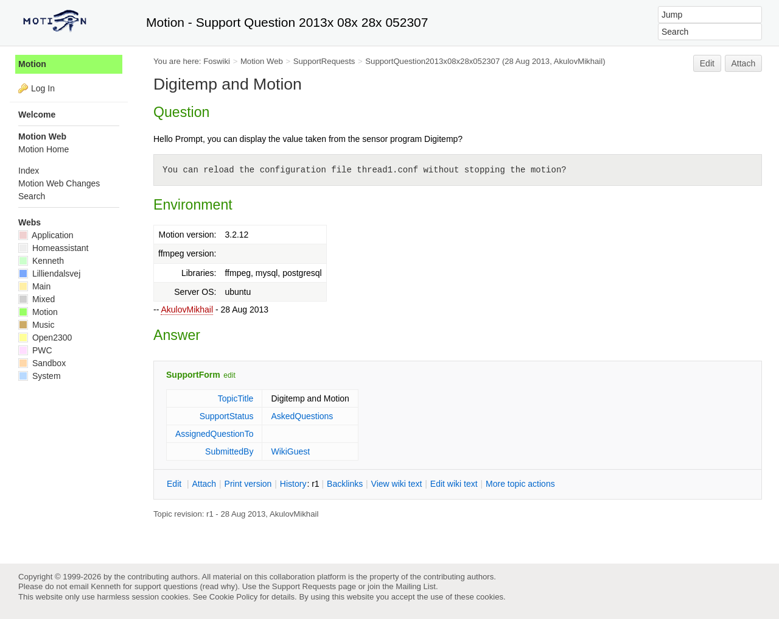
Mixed (36, 299)
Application (46, 235)
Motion (32, 64)
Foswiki (216, 61)
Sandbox (42, 363)
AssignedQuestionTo (214, 434)
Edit (707, 63)
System (39, 376)
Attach (744, 63)
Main (34, 286)
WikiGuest (290, 451)
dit (175, 484)
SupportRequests (324, 61)
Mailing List (416, 586)
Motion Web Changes (59, 183)
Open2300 (45, 337)
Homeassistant (53, 248)
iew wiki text (396, 484)
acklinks (345, 484)
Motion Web (261, 61)
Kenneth (41, 261)
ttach (204, 484)
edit (229, 375)
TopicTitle (236, 398)
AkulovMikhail (187, 309)
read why (219, 586)
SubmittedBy (229, 451)
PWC (35, 350)
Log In (43, 88)
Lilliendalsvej (49, 273)
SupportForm (193, 375)
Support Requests (304, 586)
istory (293, 484)
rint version (248, 484)
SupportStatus (227, 416)
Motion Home (43, 149)
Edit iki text (454, 484)
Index (28, 170)
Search (31, 196)
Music (36, 325)
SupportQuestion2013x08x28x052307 (432, 61)
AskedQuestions (302, 416)
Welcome (36, 114)
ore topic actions (520, 484)
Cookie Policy (233, 596)
